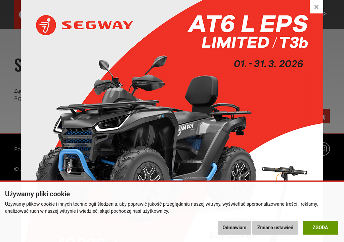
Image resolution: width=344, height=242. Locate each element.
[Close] (316, 6)
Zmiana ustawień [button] (275, 227)
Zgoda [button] (320, 227)
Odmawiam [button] (235, 227)
